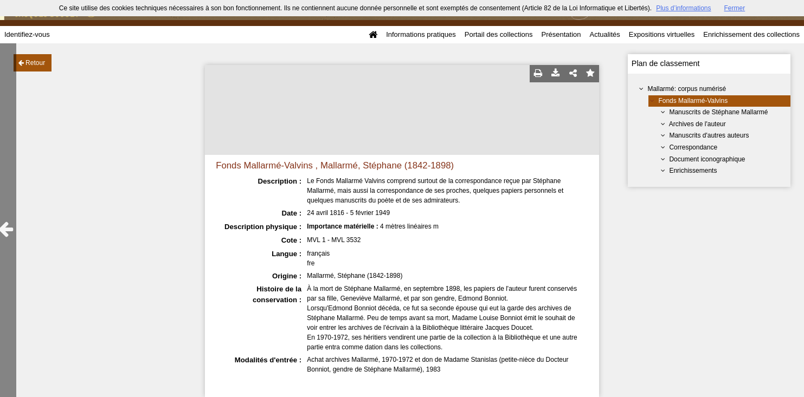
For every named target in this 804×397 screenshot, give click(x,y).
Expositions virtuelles (661, 34)
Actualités (604, 34)
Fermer (734, 8)
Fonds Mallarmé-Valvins (693, 101)
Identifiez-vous (27, 34)
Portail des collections (499, 34)
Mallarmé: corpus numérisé (686, 89)
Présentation (561, 34)
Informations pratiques (421, 34)
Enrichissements (693, 170)
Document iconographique (707, 159)
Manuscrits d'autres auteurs (709, 135)
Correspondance (693, 147)
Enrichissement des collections (751, 34)
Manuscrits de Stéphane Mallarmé (718, 112)
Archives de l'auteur (697, 124)
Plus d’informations (683, 8)
